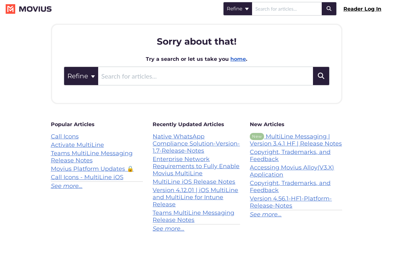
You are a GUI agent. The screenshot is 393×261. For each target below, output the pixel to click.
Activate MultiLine (77, 144)
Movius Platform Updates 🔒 (92, 168)
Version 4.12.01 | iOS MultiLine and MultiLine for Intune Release (195, 197)
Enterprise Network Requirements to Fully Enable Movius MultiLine (196, 166)
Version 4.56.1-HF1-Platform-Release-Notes (291, 202)
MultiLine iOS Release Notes (194, 181)
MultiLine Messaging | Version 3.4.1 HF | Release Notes (296, 140)
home (238, 59)
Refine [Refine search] (238, 8)
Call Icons (65, 136)
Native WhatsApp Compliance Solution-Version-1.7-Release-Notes (196, 143)
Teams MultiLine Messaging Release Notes (92, 157)
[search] (287, 9)
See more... (67, 186)
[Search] (329, 9)
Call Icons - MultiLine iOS (87, 177)
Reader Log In (362, 9)
